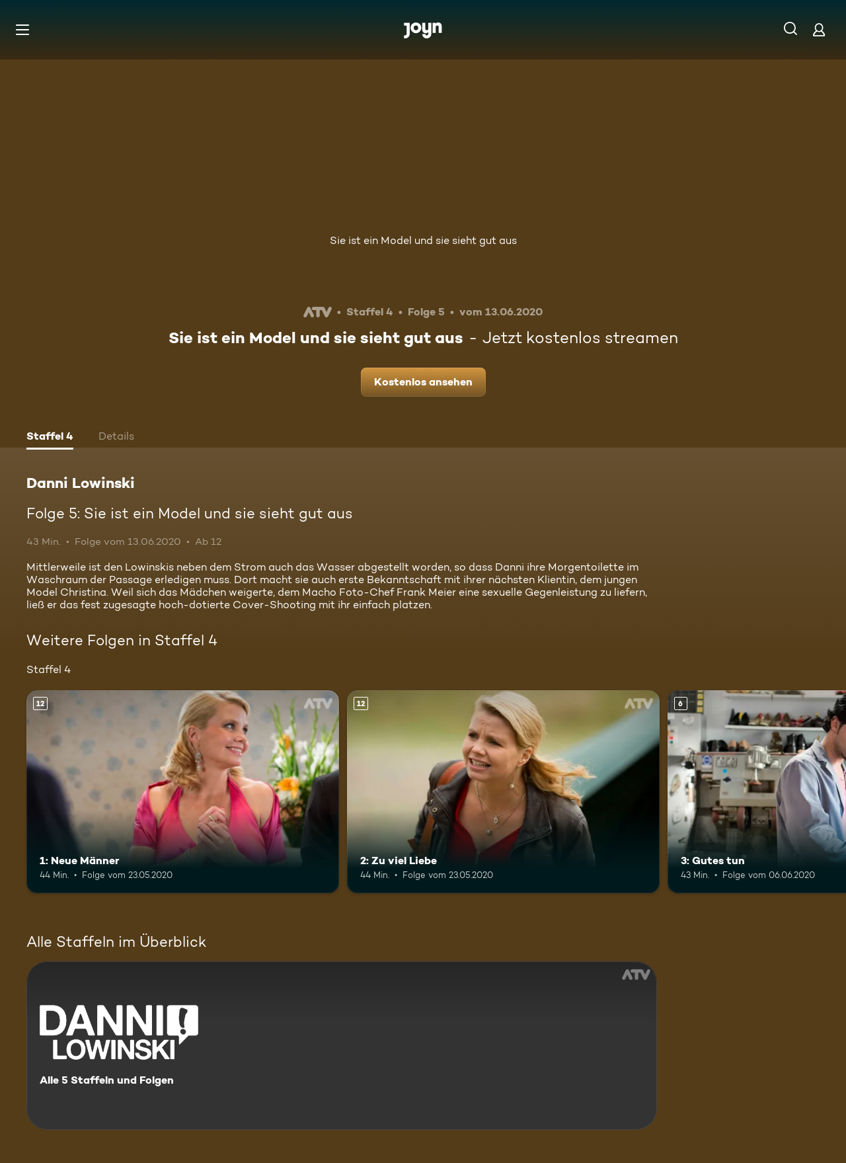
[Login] (819, 29)
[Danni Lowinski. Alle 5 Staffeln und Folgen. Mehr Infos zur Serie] (341, 1045)
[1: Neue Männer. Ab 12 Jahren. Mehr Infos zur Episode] (182, 791)
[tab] (50, 438)
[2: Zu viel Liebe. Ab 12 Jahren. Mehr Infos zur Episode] (503, 791)
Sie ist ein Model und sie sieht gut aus (423, 240)
